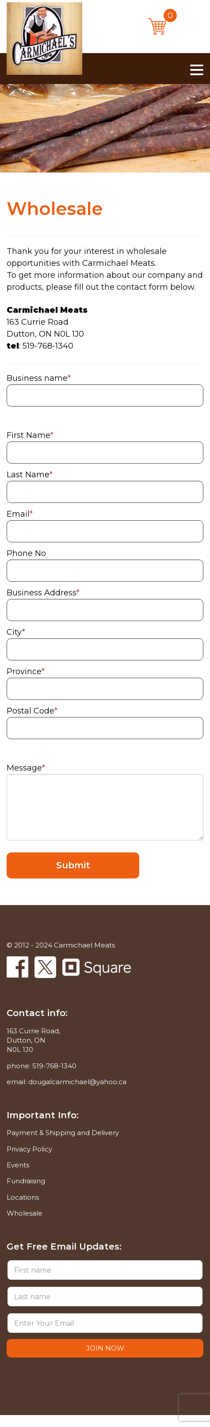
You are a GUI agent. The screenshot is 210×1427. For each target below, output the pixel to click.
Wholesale (24, 1213)
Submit (73, 865)
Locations (23, 1197)
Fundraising (26, 1181)
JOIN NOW (105, 1348)
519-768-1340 (54, 1066)
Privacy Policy (29, 1149)
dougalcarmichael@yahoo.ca (77, 1082)
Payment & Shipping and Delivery (63, 1132)
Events (18, 1165)
